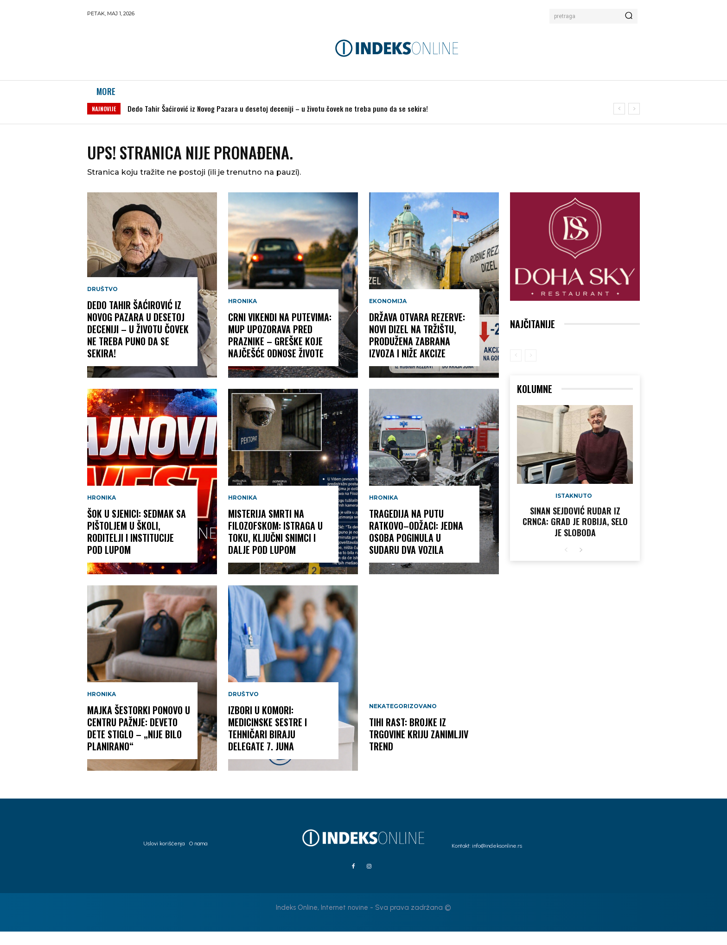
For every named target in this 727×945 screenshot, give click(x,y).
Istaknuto (573, 509)
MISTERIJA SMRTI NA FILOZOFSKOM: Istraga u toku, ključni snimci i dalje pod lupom (275, 545)
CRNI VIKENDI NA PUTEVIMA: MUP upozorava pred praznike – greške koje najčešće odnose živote (280, 349)
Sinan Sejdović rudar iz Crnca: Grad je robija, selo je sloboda (575, 535)
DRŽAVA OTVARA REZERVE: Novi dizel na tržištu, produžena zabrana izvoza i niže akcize (417, 349)
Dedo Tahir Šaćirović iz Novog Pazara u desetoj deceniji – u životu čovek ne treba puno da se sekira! (278, 118)
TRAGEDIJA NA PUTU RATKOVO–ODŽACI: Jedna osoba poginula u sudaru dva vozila (416, 545)
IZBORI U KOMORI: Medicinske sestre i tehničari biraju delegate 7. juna (267, 742)
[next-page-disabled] (530, 369)
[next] (634, 118)
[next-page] (581, 564)
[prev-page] (516, 369)
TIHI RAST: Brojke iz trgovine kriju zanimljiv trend (418, 748)
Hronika (101, 511)
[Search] (629, 16)
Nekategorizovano (403, 720)
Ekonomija (388, 315)
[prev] (619, 118)
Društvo (102, 303)
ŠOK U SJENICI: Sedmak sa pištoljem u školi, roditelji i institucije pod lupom (136, 545)
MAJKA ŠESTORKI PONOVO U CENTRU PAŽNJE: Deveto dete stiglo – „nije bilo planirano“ (138, 742)
